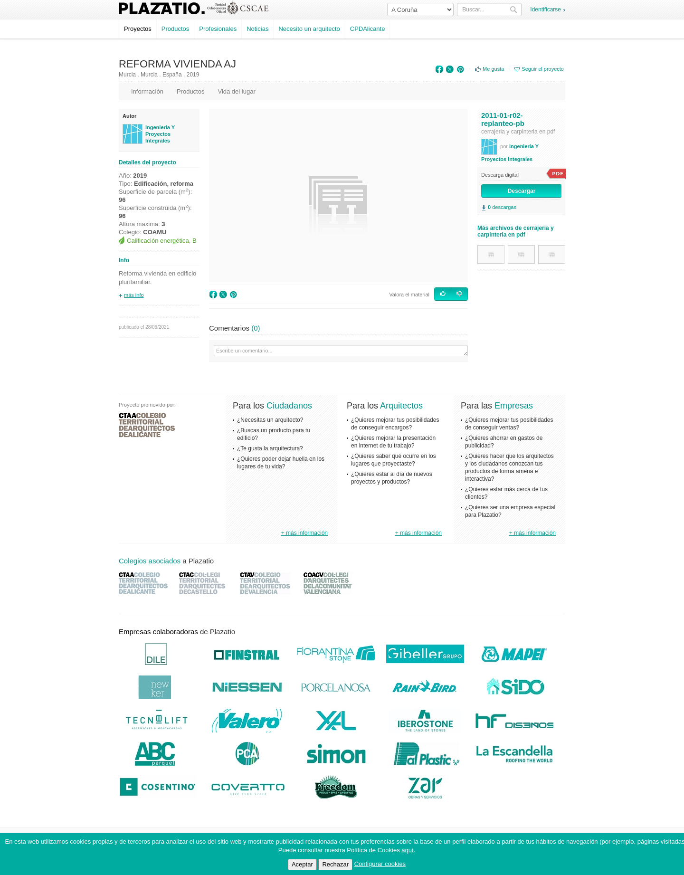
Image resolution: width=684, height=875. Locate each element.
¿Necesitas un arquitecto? (270, 420)
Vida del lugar (236, 91)
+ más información (304, 533)
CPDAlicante (367, 28)
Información (147, 91)
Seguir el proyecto (543, 69)
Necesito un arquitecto (309, 28)
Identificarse (545, 9)
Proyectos (138, 28)
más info (134, 295)
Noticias (257, 28)
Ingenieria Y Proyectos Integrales (160, 133)
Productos (176, 28)
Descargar (522, 191)
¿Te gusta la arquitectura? (270, 448)
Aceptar (302, 864)
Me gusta (493, 69)
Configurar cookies (380, 863)
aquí (407, 850)
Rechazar (335, 864)
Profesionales (218, 28)
